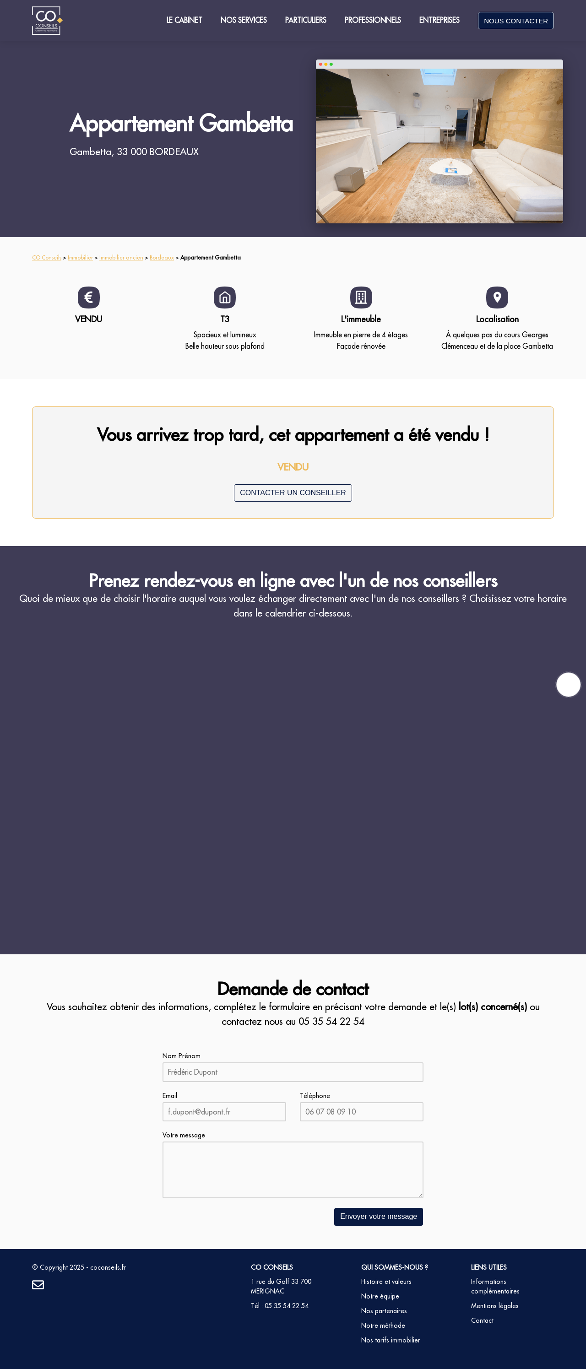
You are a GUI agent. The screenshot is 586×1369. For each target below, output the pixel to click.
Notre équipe (380, 1296)
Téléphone (315, 1096)
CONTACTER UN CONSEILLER (293, 493)
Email (170, 1096)
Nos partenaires (384, 1311)
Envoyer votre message (378, 1216)
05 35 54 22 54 (331, 1021)
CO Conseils (46, 257)
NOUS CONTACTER (516, 21)
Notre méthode (383, 1325)
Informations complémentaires (495, 1286)
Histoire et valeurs (386, 1281)
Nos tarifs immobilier (390, 1340)
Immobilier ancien (121, 257)
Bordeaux (162, 257)
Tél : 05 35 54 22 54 (280, 1306)
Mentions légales (495, 1306)
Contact (482, 1320)
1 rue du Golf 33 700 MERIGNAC (281, 1286)
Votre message (184, 1135)
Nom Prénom (182, 1056)
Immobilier (80, 257)
